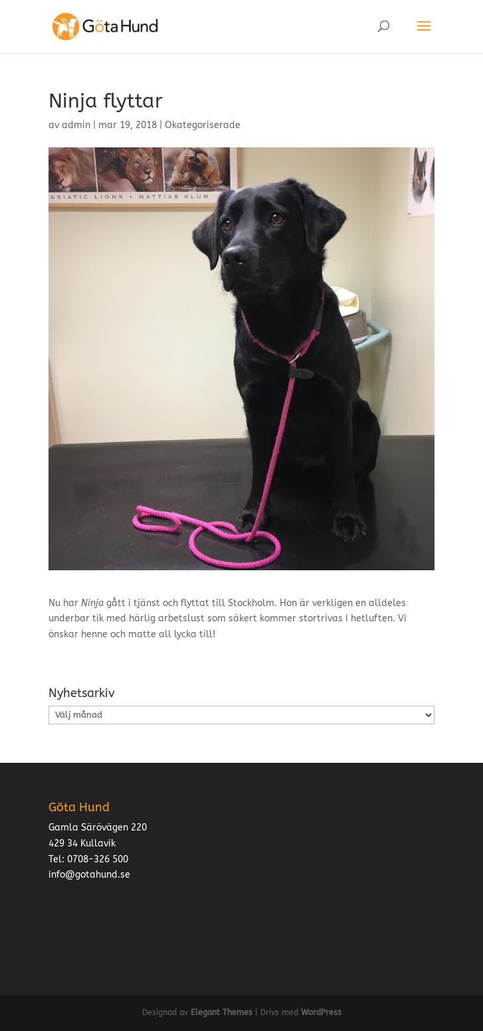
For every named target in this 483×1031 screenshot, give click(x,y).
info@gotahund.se (89, 874)
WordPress (321, 1012)
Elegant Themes (221, 1012)
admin (76, 125)
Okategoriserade (203, 125)
